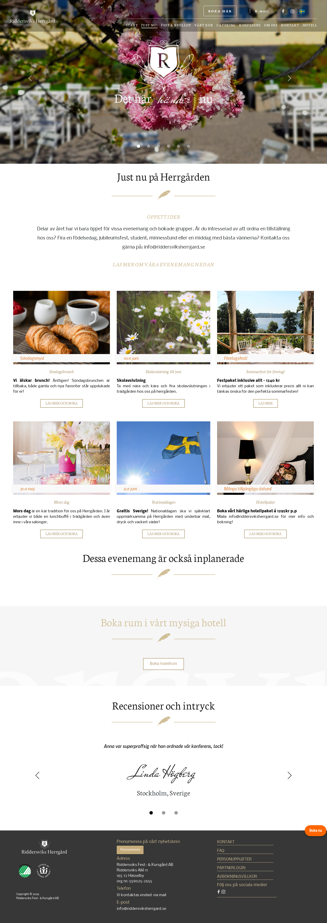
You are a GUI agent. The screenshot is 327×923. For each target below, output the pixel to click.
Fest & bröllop (176, 25)
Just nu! (149, 25)
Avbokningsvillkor (237, 877)
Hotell (310, 25)
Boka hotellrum (163, 663)
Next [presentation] (289, 775)
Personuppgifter (234, 859)
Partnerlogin (231, 868)
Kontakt (290, 25)
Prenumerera (130, 850)
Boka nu (315, 830)
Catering (226, 25)
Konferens (250, 25)
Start (132, 25)
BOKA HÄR (220, 11)
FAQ (220, 851)
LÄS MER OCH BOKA (61, 403)
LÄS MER (265, 403)
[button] (33, 82)
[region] (163, 82)
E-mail (259, 11)
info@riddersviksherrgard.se (141, 909)
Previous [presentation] (37, 775)
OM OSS (270, 25)
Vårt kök (203, 25)
